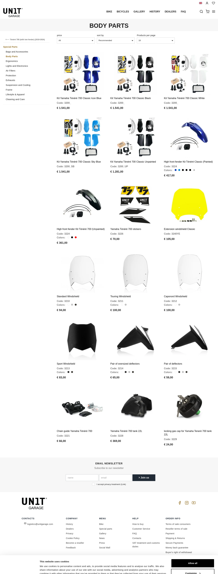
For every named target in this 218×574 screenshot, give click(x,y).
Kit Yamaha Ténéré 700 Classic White (184, 98)
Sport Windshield (66, 363)
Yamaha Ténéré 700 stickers (125, 229)
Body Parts (12, 56)
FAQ (134, 533)
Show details (47, 568)
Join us (144, 477)
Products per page (146, 35)
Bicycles (123, 11)
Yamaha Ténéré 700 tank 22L (126, 431)
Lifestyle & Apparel (15, 94)
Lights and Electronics (17, 66)
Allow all (192, 549)
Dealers (170, 11)
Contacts (136, 538)
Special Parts (10, 46)
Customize (192, 559)
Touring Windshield (120, 296)
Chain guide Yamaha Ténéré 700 (74, 431)
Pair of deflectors (173, 363)
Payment (170, 533)
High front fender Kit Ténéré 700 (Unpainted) (81, 229)
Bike (109, 11)
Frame (9, 89)
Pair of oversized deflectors (125, 363)
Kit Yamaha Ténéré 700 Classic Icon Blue (79, 98)
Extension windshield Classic (179, 229)
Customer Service (141, 529)
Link (123, 484)
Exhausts (10, 80)
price (59, 35)
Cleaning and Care (15, 99)
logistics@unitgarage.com (40, 524)
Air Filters (10, 70)
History (155, 11)
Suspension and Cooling (18, 85)
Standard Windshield (68, 296)
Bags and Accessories (17, 51)
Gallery (139, 11)
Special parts (105, 529)
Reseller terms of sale (176, 529)
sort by (100, 35)
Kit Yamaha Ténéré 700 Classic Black (130, 98)
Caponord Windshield (175, 296)
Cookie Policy (73, 538)
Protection (11, 75)
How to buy (138, 524)
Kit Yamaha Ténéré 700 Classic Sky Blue (79, 161)
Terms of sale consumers (178, 524)
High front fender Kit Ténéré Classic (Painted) (188, 161)
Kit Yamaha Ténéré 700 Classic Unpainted (133, 161)
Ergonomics (12, 61)
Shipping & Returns (175, 538)
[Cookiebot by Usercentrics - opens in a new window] (19, 568)
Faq (183, 11)
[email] (115, 477)
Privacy (69, 533)
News (102, 538)
